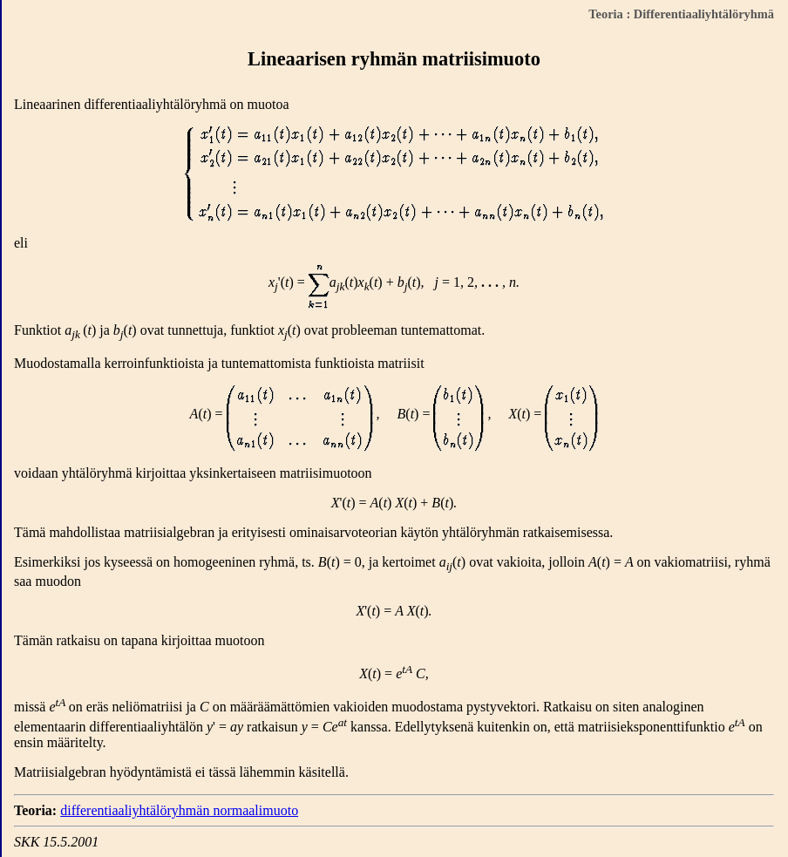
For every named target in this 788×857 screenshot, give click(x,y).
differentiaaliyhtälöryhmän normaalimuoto (179, 810)
